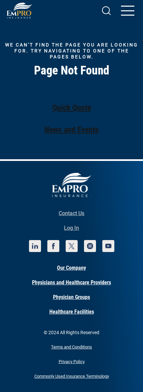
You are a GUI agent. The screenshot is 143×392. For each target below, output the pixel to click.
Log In (71, 228)
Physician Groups (71, 297)
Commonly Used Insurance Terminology (71, 376)
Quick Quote (71, 107)
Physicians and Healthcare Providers (71, 282)
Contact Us (71, 213)
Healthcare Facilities (71, 312)
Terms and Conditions (71, 346)
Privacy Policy (72, 361)
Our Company (71, 268)
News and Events (71, 129)
